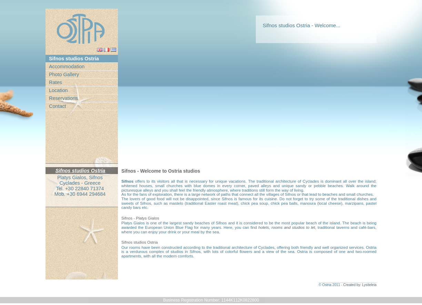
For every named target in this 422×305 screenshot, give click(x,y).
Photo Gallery (64, 74)
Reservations (63, 98)
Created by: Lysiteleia (359, 285)
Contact (57, 106)
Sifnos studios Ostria (74, 58)
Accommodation (66, 66)
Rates (55, 82)
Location (58, 90)
